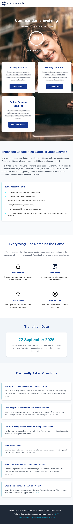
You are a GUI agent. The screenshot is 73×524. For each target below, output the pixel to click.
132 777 (37, 493)
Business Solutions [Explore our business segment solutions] (18, 125)
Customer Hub (36, 518)
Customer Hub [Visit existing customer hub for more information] (54, 87)
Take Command (24, 518)
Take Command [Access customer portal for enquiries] (18, 87)
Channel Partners (48, 518)
